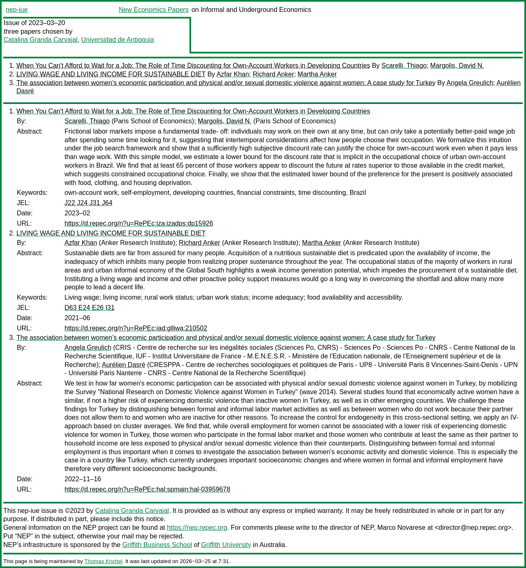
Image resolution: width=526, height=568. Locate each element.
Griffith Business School (157, 544)
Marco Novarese (401, 527)
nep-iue (17, 9)
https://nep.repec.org (197, 527)
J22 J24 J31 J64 (89, 202)
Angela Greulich (470, 82)
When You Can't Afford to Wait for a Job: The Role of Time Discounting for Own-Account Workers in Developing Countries (193, 65)
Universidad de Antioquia (117, 39)
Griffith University (226, 544)
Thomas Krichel (103, 561)
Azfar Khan (233, 74)
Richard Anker (273, 74)
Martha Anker (317, 74)
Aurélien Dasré (123, 364)
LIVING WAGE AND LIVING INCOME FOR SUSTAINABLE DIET (110, 74)
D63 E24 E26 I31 (90, 307)
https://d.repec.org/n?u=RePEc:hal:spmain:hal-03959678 (147, 489)
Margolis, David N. (457, 65)
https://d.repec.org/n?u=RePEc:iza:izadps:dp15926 (139, 223)
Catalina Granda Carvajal (41, 39)
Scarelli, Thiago (404, 65)
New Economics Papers (154, 9)
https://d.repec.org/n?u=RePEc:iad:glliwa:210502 (136, 328)
